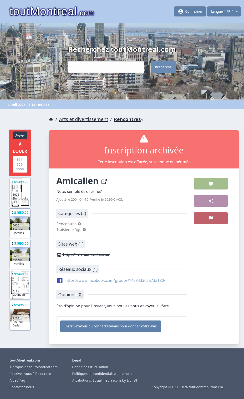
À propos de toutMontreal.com (34, 367)
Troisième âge (71, 229)
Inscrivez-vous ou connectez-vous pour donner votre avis (110, 326)
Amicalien (81, 181)
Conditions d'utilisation (90, 367)
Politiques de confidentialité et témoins (102, 373)
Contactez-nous (22, 387)
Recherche (163, 67)
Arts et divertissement (83, 119)
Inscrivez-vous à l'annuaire (30, 373)
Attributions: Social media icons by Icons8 (104, 380)
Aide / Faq (17, 380)
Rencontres (128, 119)
